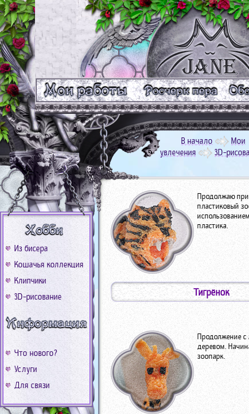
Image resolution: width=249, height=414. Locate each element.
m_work (86, 90)
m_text (180, 90)
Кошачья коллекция (49, 264)
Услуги (25, 369)
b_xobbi (46, 230)
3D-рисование (38, 296)
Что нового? (35, 353)
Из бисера (31, 248)
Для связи (32, 385)
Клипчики (30, 280)
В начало (197, 140)
